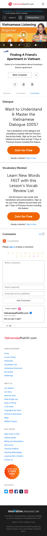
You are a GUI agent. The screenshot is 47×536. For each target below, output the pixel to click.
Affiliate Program (10, 421)
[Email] (23, 293)
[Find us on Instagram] (26, 491)
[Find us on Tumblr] (21, 491)
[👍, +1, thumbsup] (42, 256)
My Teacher (8, 372)
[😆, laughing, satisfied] (34, 253)
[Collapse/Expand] (23, 234)
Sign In (12, 247)
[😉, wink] (42, 253)
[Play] (11, 45)
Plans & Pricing (10, 403)
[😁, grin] (17, 253)
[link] (20, 18)
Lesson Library (7, 11)
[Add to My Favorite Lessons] (15, 84)
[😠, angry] (29, 253)
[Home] (21, 6)
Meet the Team (10, 396)
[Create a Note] (23, 84)
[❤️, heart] (38, 256)
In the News (9, 407)
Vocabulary (20, 93)
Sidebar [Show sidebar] (35, 18)
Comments (34, 93)
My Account (8, 445)
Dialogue (6, 93)
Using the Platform (11, 449)
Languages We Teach (12, 410)
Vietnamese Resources (13, 368)
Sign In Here (31, 158)
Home (6, 353)
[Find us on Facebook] (16, 491)
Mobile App (8, 376)
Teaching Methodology (13, 452)
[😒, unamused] (21, 253)
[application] (23, 34)
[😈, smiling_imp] (34, 256)
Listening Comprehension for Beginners (29, 11)
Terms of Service (34, 529)
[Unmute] (35, 45)
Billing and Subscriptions (13, 441)
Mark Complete (20, 75)
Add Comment (23, 300)
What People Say (11, 399)
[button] (43, 4)
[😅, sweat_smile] (38, 253)
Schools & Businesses (13, 414)
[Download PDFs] (32, 84)
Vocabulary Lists (10, 365)
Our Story (8, 392)
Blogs (6, 418)
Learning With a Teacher (13, 456)
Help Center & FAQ (11, 434)
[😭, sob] (17, 256)
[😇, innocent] (21, 256)
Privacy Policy (17, 522)
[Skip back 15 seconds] (4, 45)
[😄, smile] (8, 253)
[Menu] (4, 4)
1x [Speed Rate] (27, 45)
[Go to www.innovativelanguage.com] (23, 510)
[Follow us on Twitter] (6, 491)
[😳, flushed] (12, 253)
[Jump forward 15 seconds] (19, 45)
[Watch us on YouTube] (11, 491)
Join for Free (23, 150)
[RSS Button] (4, 241)
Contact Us (8, 460)
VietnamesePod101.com (32, 518)
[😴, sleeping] (25, 256)
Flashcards (8, 361)
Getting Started (10, 438)
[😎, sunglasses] (25, 253)
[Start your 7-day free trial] (12, 472)
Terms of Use (29, 522)
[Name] (23, 287)
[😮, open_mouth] (29, 256)
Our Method (9, 388)
